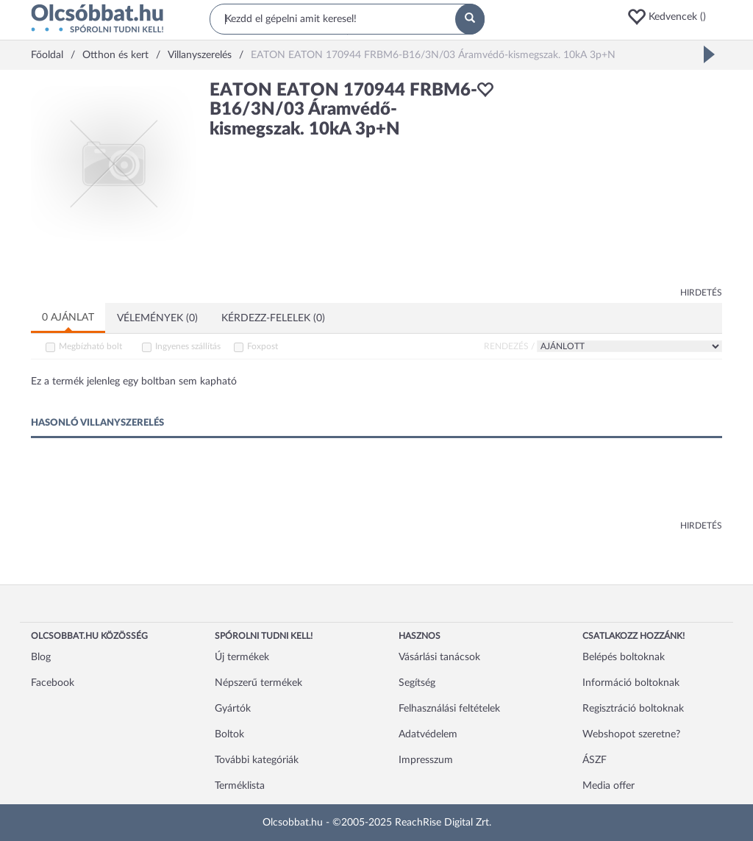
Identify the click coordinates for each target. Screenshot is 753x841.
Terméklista (240, 786)
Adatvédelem (428, 734)
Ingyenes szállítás (188, 346)
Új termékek (242, 657)
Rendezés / (509, 346)
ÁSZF (594, 760)
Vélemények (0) (157, 318)
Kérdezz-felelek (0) (273, 318)
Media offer (608, 786)
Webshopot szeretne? (631, 734)
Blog (41, 657)
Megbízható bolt (90, 346)
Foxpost (262, 346)
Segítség (417, 683)
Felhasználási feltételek (449, 709)
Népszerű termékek (258, 683)
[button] (674, 17)
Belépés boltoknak (623, 657)
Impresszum (426, 760)
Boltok (229, 734)
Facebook (52, 683)
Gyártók (233, 709)
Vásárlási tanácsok (439, 657)
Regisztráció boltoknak (633, 709)
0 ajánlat (68, 317)
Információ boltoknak (630, 683)
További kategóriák (257, 760)
